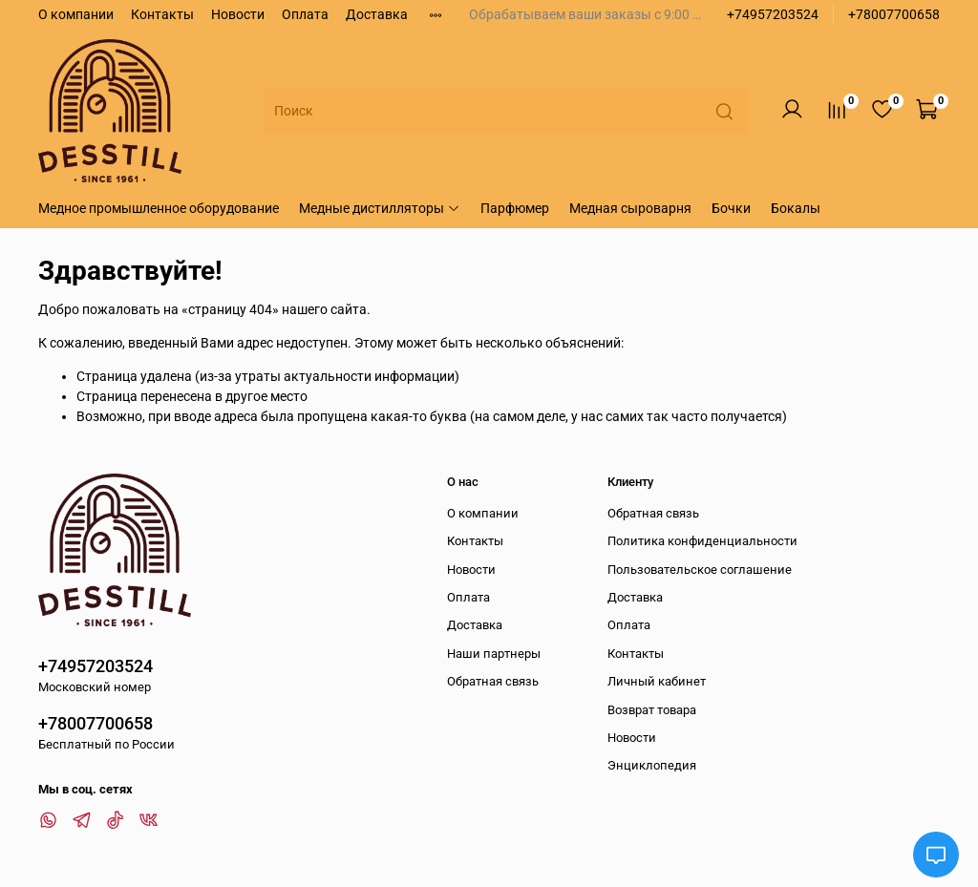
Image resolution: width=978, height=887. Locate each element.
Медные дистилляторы (379, 208)
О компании (76, 14)
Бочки (731, 208)
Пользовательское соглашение (699, 569)
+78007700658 (894, 14)
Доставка (377, 14)
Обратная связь (493, 681)
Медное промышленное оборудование (158, 208)
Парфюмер (514, 208)
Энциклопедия (651, 765)
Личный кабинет (656, 681)
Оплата (305, 14)
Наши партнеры (494, 653)
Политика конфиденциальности (702, 541)
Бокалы (795, 208)
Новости (238, 14)
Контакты (162, 14)
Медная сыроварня (630, 208)
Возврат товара (651, 710)
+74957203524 (773, 14)
